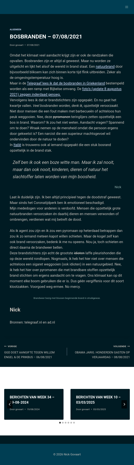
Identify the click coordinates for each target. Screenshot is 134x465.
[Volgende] (124, 404)
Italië (17, 145)
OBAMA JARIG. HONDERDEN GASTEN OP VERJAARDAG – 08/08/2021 (100, 351)
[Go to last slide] (10, 404)
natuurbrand (105, 66)
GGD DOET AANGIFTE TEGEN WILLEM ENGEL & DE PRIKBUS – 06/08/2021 (34, 351)
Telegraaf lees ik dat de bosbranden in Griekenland (66, 83)
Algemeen (15, 29)
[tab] (60, 423)
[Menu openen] (126, 7)
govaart (19, 45)
